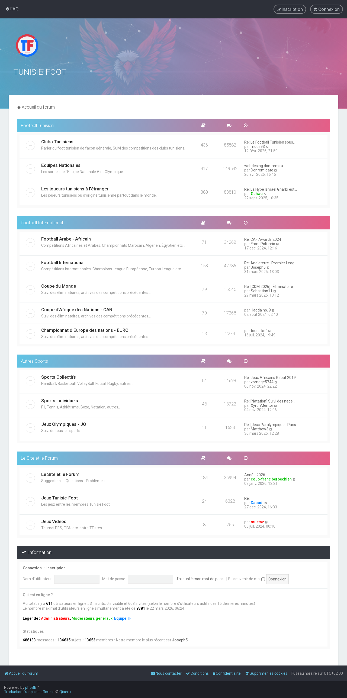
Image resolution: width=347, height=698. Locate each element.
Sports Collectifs (58, 376)
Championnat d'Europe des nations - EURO (84, 329)
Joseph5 (258, 266)
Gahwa (257, 193)
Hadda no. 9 (261, 309)
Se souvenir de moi (246, 578)
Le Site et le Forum (39, 457)
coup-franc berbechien (271, 478)
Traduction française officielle (29, 692)
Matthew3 (259, 428)
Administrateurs (55, 617)
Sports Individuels (59, 399)
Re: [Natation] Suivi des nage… (269, 400)
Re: (247, 497)
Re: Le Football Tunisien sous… (269, 141)
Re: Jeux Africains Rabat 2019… (271, 377)
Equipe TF (122, 617)
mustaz (257, 521)
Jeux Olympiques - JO (63, 423)
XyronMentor (262, 404)
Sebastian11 (261, 290)
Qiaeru (65, 692)
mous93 (258, 146)
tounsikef (259, 329)
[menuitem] (12, 9)
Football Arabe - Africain (66, 238)
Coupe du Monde (58, 285)
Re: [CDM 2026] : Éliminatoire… (269, 285)
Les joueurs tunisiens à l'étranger (74, 188)
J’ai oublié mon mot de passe (201, 578)
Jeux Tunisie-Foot (59, 497)
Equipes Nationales (61, 164)
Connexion (32, 567)
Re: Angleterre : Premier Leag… (270, 262)
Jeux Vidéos (53, 520)
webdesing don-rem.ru (263, 165)
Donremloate (262, 169)
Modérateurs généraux (92, 617)
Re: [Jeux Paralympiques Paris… (271, 424)
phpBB (31, 687)
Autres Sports (34, 360)
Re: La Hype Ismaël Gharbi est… (270, 188)
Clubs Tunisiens (57, 141)
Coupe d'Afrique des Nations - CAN (76, 308)
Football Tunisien (37, 124)
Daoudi (257, 502)
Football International (42, 222)
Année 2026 (254, 474)
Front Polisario (263, 243)
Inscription (56, 567)
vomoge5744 (262, 381)
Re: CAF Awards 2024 (262, 238)
